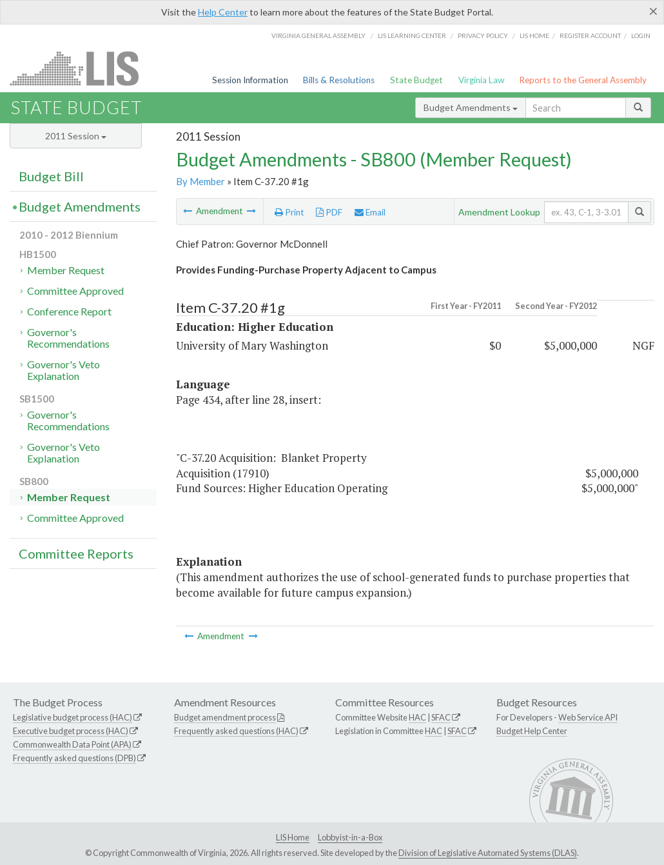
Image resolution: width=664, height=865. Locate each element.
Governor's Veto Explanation (63, 370)
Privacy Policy (483, 35)
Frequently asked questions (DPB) (74, 758)
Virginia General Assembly (318, 35)
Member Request (65, 270)
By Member (200, 181)
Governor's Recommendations (68, 338)
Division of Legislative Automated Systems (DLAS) (487, 853)
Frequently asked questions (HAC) (236, 731)
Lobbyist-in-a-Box (350, 837)
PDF (329, 212)
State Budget (416, 80)
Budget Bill (51, 176)
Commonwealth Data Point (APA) (72, 744)
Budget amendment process (225, 717)
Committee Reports (76, 553)
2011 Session (75, 135)
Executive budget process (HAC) (70, 731)
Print (289, 212)
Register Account (590, 35)
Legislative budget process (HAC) (72, 717)
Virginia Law (481, 80)
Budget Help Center (531, 731)
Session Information (250, 80)
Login (640, 35)
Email (370, 212)
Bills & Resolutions (339, 80)
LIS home (534, 35)
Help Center (223, 11)
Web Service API (588, 717)
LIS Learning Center (412, 35)
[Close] (653, 11)
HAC (417, 717)
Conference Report (69, 311)
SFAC (441, 717)
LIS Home (292, 837)
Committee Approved (75, 290)
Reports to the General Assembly (583, 80)
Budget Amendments (471, 107)
